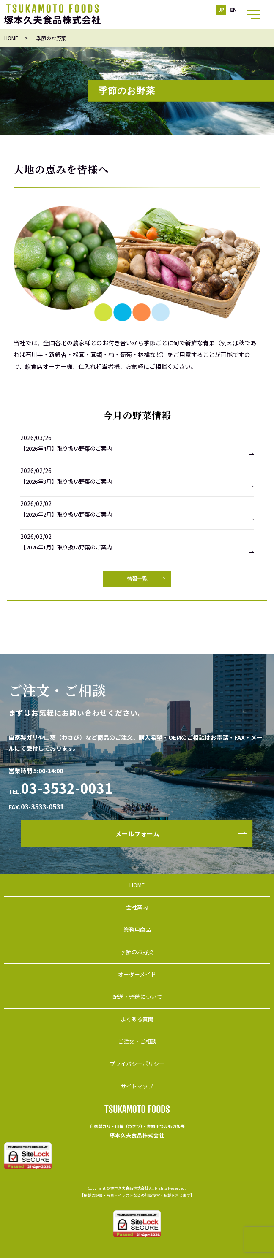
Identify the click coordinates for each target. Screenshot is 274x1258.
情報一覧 (137, 578)
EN (233, 10)
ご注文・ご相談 (137, 1041)
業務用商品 (137, 929)
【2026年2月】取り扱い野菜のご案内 (66, 514)
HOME (11, 37)
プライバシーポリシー (137, 1064)
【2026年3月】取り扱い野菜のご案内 (66, 481)
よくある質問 (137, 1019)
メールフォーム (137, 833)
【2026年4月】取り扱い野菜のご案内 (66, 448)
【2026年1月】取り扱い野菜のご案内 (66, 547)
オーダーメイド (137, 974)
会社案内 (137, 907)
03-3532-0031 (66, 788)
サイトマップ (137, 1086)
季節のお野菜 (137, 952)
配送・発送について (137, 997)
